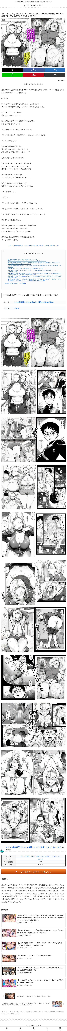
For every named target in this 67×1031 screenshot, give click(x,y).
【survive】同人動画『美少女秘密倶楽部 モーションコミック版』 (23, 259)
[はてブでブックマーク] (54, 70)
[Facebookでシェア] (33, 70)
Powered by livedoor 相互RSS (15, 283)
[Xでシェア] (12, 70)
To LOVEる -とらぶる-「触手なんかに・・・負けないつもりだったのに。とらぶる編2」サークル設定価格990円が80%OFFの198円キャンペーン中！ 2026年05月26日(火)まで (34, 274)
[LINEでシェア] (12, 75)
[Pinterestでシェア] (33, 75)
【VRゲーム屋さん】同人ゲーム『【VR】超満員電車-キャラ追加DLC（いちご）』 (27, 268)
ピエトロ (16, 308)
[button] (54, 75)
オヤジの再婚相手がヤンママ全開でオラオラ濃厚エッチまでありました (33, 245)
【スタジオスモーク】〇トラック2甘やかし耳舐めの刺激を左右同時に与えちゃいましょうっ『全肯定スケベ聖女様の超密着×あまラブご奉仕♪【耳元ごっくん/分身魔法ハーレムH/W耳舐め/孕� (34, 280)
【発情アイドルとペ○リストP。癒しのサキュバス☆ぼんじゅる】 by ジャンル (27, 261)
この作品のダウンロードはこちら (35, 872)
